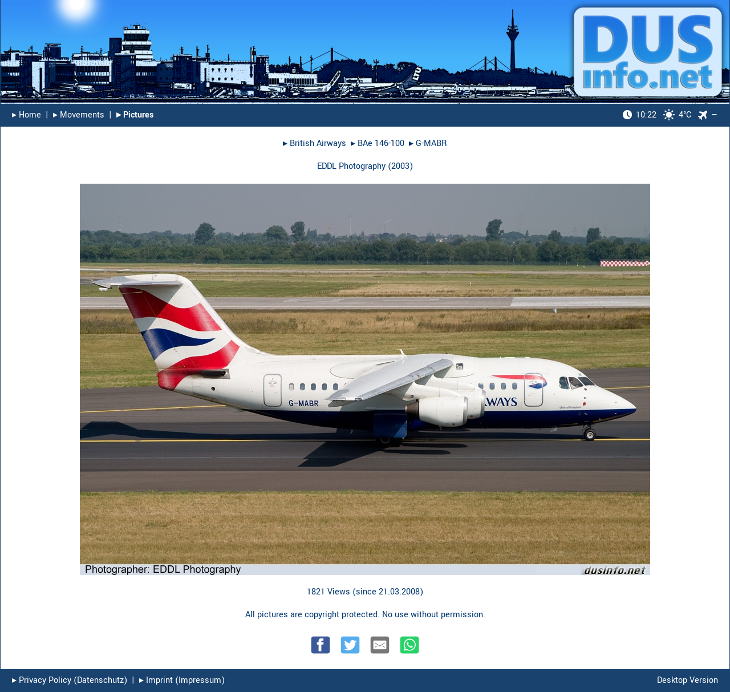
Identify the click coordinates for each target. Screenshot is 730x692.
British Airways (318, 143)
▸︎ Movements (78, 115)
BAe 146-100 (381, 143)
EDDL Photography (351, 166)
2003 (400, 166)
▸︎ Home (26, 115)
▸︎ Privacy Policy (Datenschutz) (69, 680)
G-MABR (431, 143)
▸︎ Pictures (134, 115)
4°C (657, 115)
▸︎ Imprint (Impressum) (182, 680)
